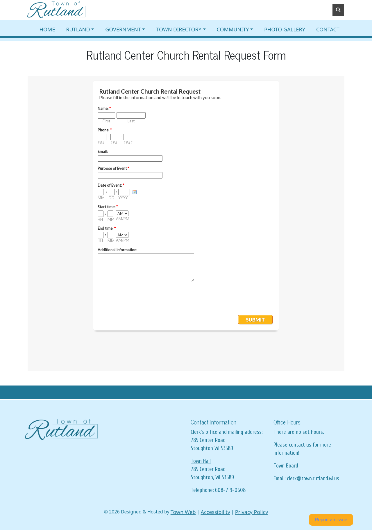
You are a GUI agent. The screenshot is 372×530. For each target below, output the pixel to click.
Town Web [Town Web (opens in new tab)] (183, 511)
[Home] (56, 10)
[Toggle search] (338, 10)
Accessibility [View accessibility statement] (215, 511)
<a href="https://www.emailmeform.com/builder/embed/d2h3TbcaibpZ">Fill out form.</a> (186, 223)
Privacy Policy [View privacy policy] (251, 511)
